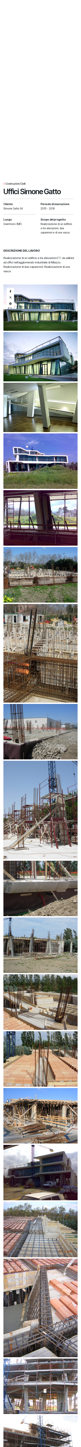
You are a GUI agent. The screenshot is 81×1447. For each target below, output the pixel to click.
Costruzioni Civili (15, 183)
